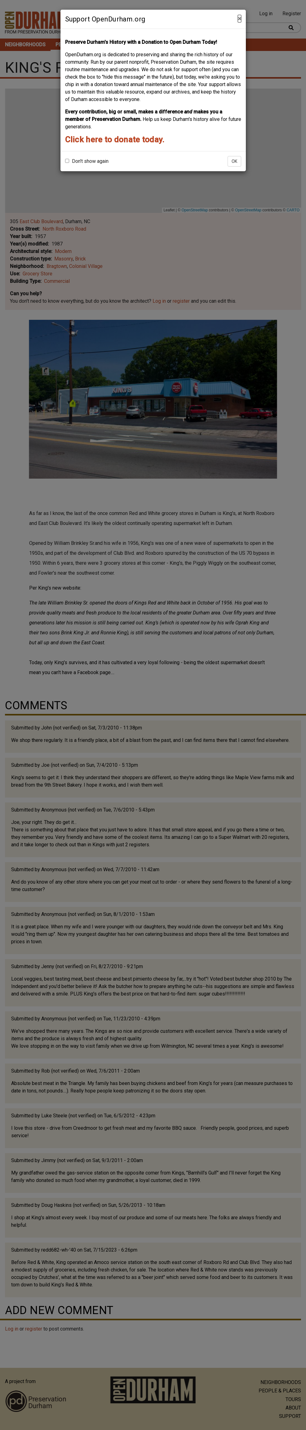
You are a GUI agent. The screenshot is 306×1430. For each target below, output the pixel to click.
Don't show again (87, 161)
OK (234, 161)
